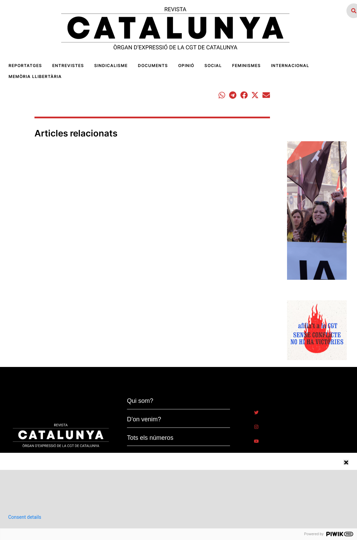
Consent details (24, 517)
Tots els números (150, 437)
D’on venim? (144, 419)
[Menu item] (25, 65)
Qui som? (140, 400)
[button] (222, 95)
